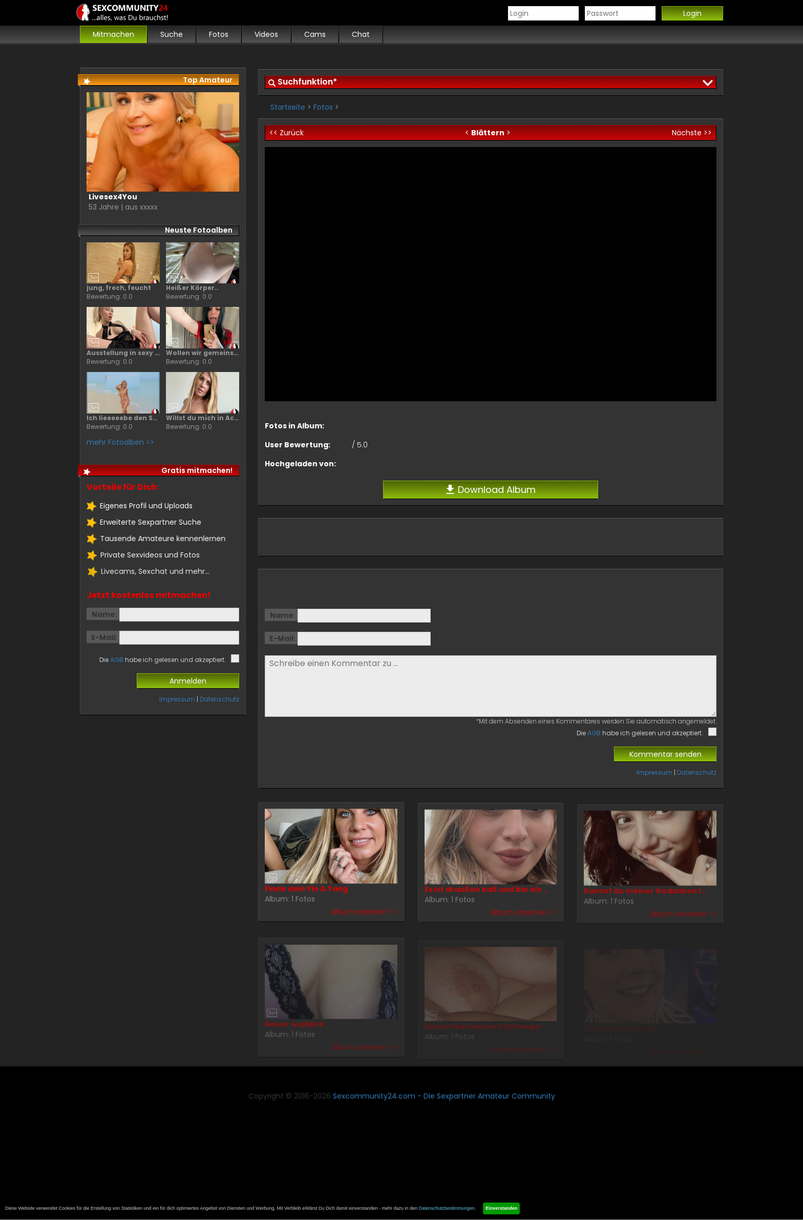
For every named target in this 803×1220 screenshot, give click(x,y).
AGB (594, 733)
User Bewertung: (297, 445)
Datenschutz (696, 772)
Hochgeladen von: (300, 464)
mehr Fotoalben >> (120, 442)
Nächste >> (692, 133)
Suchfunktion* (307, 82)
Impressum (654, 772)
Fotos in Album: (294, 426)
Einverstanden (501, 1208)
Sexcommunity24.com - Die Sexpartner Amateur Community (444, 1096)
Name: (282, 615)
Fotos (323, 107)
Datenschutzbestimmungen (447, 1208)
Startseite (287, 107)
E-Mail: (282, 638)
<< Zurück (286, 133)
